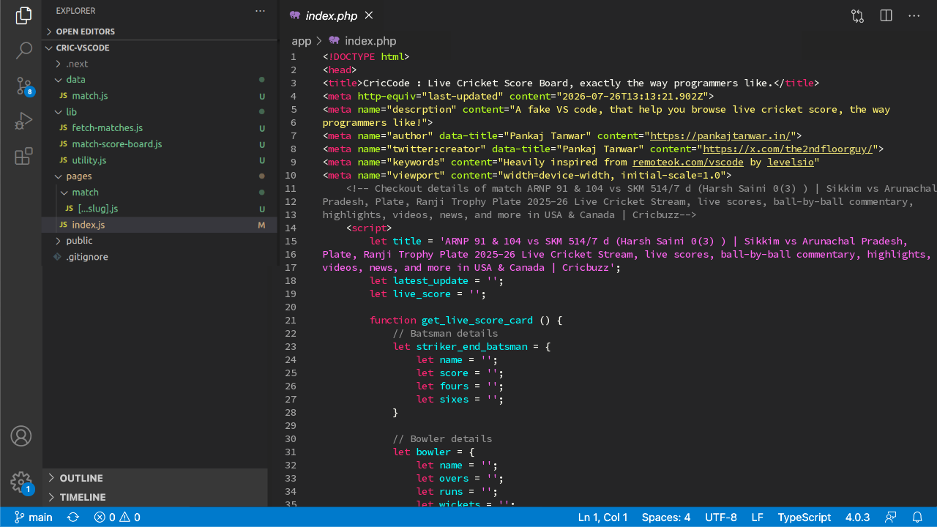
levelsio (790, 161)
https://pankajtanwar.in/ (720, 135)
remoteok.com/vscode (688, 161)
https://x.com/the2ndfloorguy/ (788, 148)
